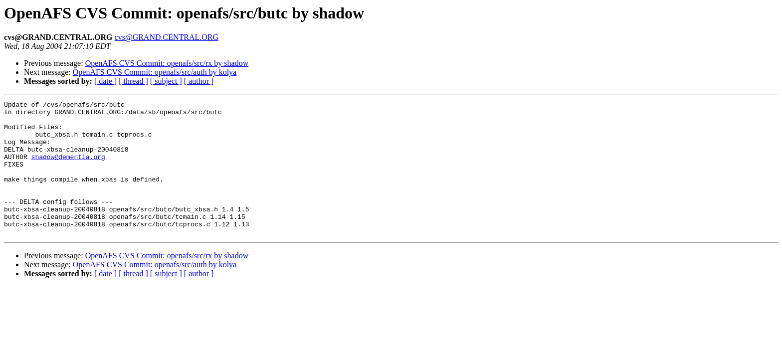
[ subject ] (166, 81)
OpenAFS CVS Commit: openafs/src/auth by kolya (154, 72)
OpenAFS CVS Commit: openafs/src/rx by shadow (167, 63)
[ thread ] (133, 81)
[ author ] (199, 81)
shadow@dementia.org (68, 168)
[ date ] (105, 81)
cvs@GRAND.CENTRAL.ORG (167, 37)
